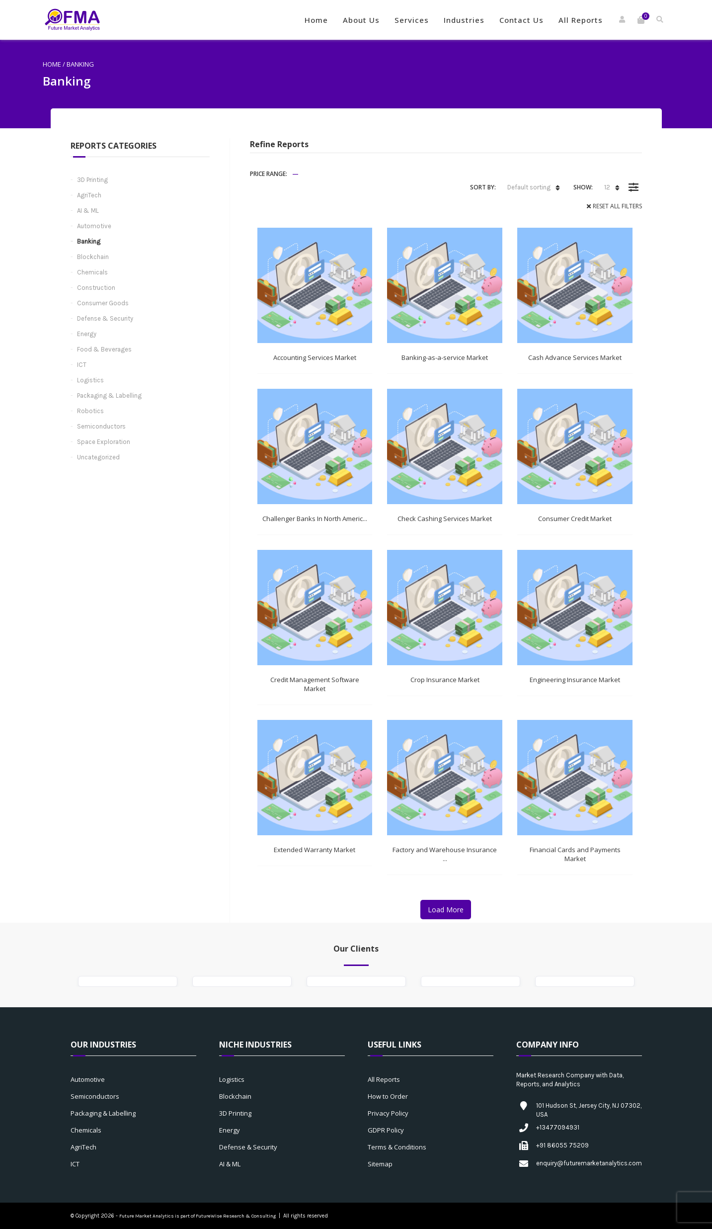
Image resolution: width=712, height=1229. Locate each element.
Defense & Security (105, 318)
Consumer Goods (103, 303)
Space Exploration (103, 441)
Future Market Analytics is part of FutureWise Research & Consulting (197, 1216)
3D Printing (92, 179)
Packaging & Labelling (109, 395)
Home (316, 20)
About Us (361, 20)
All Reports (580, 20)
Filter (634, 180)
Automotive (94, 226)
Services (412, 20)
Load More (446, 909)
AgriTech (89, 195)
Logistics (90, 380)
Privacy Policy (388, 1113)
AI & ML (88, 210)
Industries (464, 20)
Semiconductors (101, 426)
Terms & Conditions (397, 1146)
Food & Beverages (104, 349)
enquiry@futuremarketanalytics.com (589, 1163)
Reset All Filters (617, 206)
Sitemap (380, 1163)
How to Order (388, 1096)
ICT (81, 364)
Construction (96, 287)
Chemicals (92, 272)
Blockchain (93, 257)
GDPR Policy (386, 1130)
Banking (88, 241)
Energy (86, 334)
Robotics (90, 411)
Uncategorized (98, 457)
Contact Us (521, 20)
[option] (127, 981)
